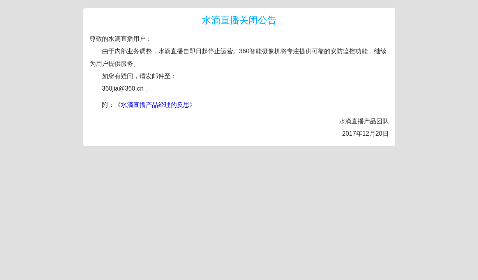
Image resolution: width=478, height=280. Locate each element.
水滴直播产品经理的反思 (155, 105)
